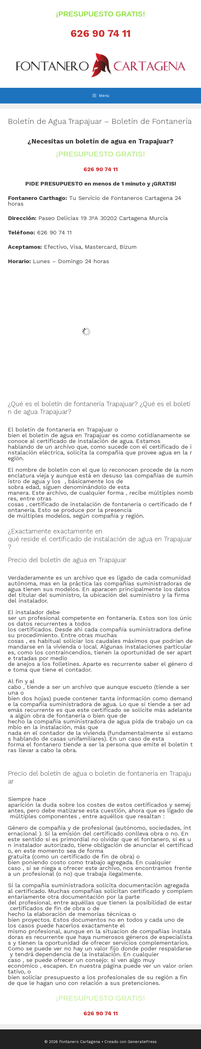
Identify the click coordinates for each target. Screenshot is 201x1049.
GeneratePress (142, 1041)
